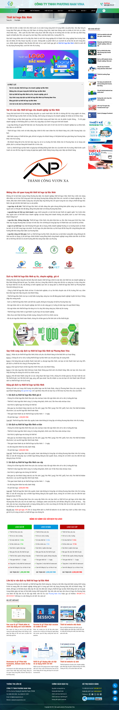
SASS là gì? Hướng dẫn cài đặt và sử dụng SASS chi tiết (45, 663)
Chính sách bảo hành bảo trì (59, 694)
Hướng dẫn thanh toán (57, 691)
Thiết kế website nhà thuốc (70, 624)
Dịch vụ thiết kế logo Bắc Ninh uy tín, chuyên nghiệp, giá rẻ (28, 94)
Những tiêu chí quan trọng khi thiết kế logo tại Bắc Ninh (27, 91)
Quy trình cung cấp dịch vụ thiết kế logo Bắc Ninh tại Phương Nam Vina (32, 97)
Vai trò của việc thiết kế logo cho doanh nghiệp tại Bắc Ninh (28, 88)
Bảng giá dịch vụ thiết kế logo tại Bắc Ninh (23, 101)
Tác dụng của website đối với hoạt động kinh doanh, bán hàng (104, 83)
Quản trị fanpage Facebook (104, 113)
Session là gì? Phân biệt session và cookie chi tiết (45, 625)
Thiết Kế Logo (49, 11)
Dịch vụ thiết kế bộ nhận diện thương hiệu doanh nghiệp (104, 52)
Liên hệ (93, 11)
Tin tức (83, 11)
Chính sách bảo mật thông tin (59, 696)
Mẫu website (72, 11)
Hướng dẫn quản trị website (59, 699)
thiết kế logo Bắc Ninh (66, 43)
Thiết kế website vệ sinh (69, 662)
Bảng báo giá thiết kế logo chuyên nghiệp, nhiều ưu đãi (104, 43)
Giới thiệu (22, 11)
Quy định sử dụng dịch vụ (58, 688)
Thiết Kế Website (35, 11)
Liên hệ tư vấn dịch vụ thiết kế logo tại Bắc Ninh (24, 104)
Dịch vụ (60, 11)
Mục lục (45, 84)
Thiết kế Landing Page (103, 74)
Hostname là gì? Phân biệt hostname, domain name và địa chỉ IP (18, 664)
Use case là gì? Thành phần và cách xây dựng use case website (19, 625)
